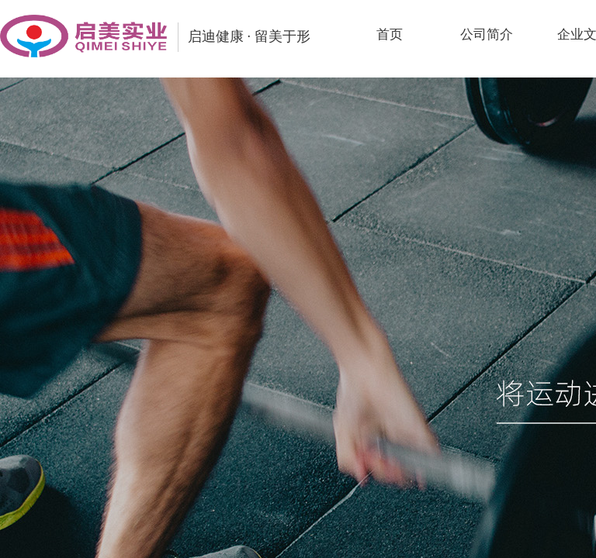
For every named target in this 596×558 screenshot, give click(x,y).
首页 (389, 34)
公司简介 (486, 34)
